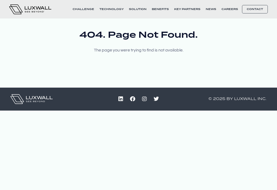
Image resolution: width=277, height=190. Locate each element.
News (211, 9)
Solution (138, 9)
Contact (255, 9)
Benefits (160, 9)
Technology (111, 9)
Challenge (83, 9)
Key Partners (187, 9)
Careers (229, 9)
